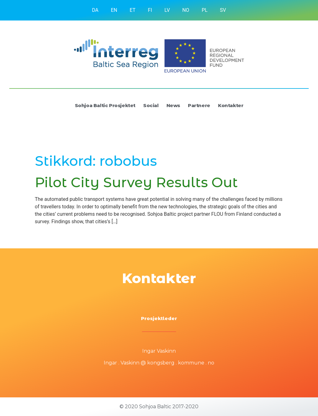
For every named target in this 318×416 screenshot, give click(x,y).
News (173, 105)
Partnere (199, 105)
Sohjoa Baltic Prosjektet (105, 105)
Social (151, 105)
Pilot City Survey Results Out (136, 182)
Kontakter (230, 105)
